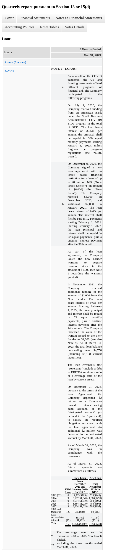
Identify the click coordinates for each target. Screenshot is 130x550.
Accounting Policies (19, 27)
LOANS (9, 70)
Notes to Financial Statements (79, 18)
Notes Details (74, 27)
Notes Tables (49, 27)
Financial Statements (34, 18)
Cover (9, 18)
